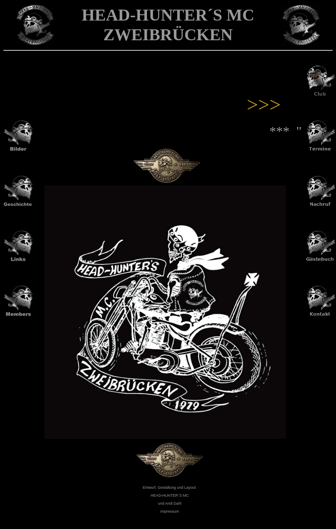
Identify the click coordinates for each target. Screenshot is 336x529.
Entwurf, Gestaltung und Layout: (170, 487)
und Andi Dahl (169, 503)
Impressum (169, 511)
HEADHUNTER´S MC (169, 495)
